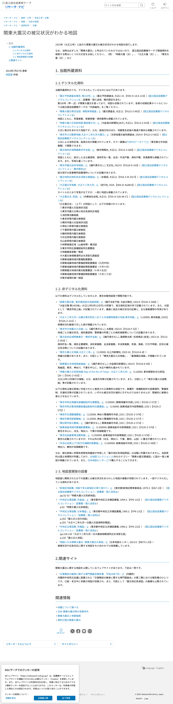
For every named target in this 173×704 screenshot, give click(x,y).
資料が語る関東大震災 (69, 620)
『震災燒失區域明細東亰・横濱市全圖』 (79, 336)
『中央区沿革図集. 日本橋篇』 (74, 511)
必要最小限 (43, 697)
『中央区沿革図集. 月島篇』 (73, 499)
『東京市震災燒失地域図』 (73, 165)
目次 (9, 43)
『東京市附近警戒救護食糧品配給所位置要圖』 (83, 406)
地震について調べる (68, 607)
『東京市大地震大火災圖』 (73, 329)
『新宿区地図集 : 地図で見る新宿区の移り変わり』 (85, 488)
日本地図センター (98, 460)
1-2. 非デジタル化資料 (23, 53)
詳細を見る (11, 697)
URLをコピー (61, 631)
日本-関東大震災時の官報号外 (73, 611)
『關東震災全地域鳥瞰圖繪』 (74, 363)
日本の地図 (34, 21)
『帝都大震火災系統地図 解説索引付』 (79, 122)
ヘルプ (153, 5)
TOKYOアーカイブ (138, 142)
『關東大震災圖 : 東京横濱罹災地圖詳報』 (80, 302)
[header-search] (124, 5)
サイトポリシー (98, 694)
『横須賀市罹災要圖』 (70, 423)
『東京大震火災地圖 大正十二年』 (76, 352)
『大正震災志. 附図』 (70, 196)
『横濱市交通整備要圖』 (71, 414)
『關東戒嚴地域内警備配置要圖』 (76, 427)
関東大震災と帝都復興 (69, 615)
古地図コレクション (102, 456)
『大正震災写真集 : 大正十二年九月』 (78, 185)
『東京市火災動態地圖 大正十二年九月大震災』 (83, 134)
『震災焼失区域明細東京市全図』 (76, 149)
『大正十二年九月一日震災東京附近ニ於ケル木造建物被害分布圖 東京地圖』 (98, 317)
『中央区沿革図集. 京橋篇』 (73, 526)
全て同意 (66, 697)
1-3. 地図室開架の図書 (23, 56)
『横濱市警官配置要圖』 (71, 418)
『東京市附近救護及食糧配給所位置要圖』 (81, 402)
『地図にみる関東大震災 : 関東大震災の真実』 (83, 542)
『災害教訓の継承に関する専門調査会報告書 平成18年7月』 (91, 574)
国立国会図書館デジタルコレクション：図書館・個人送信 (114, 489)
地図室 (9, 74)
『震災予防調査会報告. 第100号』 (76, 96)
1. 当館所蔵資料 (17, 46)
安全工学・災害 (42, 17)
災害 (35, 25)
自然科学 (25, 25)
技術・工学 (26, 17)
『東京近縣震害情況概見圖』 (74, 435)
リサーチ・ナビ (10, 17)
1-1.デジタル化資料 (21, 50)
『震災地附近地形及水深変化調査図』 (78, 177)
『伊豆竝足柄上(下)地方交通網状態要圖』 (80, 443)
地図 (23, 21)
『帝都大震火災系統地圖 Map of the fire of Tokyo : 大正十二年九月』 (95, 371)
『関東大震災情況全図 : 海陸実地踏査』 (79, 111)
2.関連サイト (15, 60)
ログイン (165, 5)
